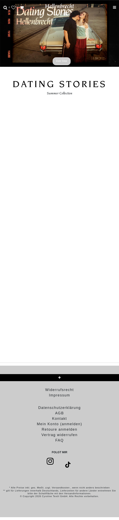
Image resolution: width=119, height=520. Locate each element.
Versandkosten (61, 487)
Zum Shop (61, 61)
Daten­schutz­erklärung (59, 408)
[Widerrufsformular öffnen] (59, 435)
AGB (59, 413)
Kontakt (59, 419)
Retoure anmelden (59, 429)
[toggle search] (5, 7)
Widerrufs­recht (59, 390)
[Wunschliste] (12, 7)
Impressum (59, 395)
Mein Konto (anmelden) (59, 424)
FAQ (59, 440)
